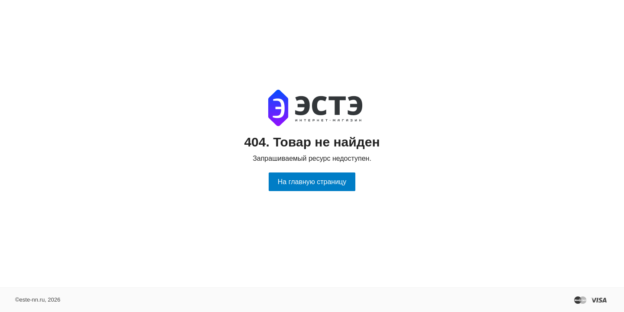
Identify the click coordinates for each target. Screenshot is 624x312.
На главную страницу (312, 181)
